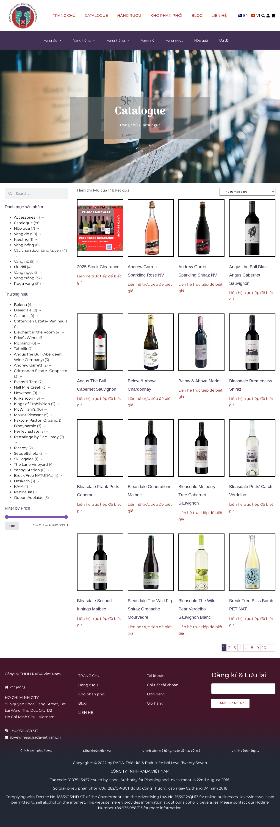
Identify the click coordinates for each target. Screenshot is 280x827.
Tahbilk (20, 349)
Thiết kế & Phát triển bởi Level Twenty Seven (166, 763)
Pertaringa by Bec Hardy (36, 437)
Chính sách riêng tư (246, 751)
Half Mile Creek (27, 387)
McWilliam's (25, 409)
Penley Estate (26, 431)
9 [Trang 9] (258, 648)
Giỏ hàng (155, 703)
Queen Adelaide (29, 497)
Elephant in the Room (34, 332)
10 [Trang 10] (264, 648)
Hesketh (22, 481)
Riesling (21, 239)
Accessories (24, 217)
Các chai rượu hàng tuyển (37, 250)
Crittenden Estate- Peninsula (40, 321)
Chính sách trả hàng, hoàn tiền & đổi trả (171, 751)
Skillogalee (24, 459)
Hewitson (23, 393)
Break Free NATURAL (33, 475)
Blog (196, 15)
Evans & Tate (25, 382)
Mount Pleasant (28, 415)
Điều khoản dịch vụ (97, 751)
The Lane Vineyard (31, 464)
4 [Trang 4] (240, 648)
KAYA (18, 486)
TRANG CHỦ (64, 15)
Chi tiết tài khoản (162, 685)
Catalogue (96, 15)
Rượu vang (24, 283)
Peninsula (23, 492)
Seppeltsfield (26, 453)
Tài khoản (156, 676)
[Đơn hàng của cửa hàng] (247, 192)
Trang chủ (128, 125)
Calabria (21, 315)
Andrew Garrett (28, 365)
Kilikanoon (23, 398)
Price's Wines (26, 338)
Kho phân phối (166, 15)
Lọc (11, 525)
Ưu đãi (224, 40)
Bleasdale (23, 310)
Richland (22, 343)
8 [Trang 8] (252, 648)
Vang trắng (118, 40)
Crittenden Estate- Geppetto (40, 371)
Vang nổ (147, 40)
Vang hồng (84, 40)
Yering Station (27, 470)
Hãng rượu (129, 15)
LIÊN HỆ (219, 15)
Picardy (21, 448)
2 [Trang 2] (229, 648)
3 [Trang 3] (235, 648)
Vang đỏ (53, 40)
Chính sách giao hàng (36, 750)
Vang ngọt (174, 40)
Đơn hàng (156, 694)
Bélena (20, 304)
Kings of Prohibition (32, 404)
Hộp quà (201, 40)
